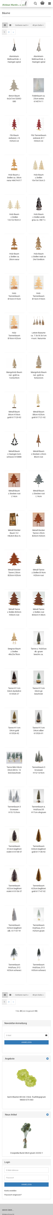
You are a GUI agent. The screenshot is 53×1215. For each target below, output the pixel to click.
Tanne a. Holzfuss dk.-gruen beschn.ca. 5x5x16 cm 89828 (38, 652)
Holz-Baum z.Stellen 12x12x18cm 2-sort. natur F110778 (14, 217)
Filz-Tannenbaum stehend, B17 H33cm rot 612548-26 (38, 138)
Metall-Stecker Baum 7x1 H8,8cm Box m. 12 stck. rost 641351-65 (14, 533)
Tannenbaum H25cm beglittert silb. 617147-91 (14, 928)
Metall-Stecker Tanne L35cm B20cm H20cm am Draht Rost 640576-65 (38, 533)
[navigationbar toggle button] (49, 3)
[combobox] (21, 25)
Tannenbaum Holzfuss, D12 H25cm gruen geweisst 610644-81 (38, 928)
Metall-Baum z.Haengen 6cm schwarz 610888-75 (14, 454)
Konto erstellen (10, 1191)
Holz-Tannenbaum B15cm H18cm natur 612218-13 (38, 296)
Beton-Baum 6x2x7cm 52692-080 (14, 99)
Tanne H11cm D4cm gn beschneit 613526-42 (39, 691)
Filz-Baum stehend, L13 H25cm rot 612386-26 (14, 138)
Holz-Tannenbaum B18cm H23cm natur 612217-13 (14, 336)
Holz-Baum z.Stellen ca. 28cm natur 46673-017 (14, 257)
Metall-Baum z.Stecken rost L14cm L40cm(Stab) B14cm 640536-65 (14, 494)
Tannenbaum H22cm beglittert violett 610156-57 (14, 888)
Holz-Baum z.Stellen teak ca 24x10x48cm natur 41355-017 (38, 257)
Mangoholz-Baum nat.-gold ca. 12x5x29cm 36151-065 (14, 375)
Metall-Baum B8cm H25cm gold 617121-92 (39, 414)
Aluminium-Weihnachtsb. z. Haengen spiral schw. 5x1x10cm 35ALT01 (14, 59)
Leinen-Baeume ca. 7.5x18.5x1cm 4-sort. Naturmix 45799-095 (38, 336)
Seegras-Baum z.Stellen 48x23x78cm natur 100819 (14, 652)
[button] (5, 25)
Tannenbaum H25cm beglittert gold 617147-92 (38, 888)
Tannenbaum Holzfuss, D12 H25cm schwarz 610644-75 (14, 968)
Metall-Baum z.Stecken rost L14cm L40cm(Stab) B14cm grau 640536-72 (38, 494)
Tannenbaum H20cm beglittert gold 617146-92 (38, 849)
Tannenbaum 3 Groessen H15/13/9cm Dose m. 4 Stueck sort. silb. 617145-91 (14, 810)
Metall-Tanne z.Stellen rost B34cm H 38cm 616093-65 (38, 612)
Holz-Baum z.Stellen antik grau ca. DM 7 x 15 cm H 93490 (38, 217)
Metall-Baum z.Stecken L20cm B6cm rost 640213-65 (38, 454)
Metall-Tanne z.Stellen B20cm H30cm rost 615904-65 (14, 612)
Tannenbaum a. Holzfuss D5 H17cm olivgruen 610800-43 (38, 810)
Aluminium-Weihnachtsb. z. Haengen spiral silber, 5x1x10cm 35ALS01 (38, 59)
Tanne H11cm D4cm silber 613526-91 (39, 730)
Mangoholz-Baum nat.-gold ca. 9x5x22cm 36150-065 (38, 375)
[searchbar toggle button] (35, 3)
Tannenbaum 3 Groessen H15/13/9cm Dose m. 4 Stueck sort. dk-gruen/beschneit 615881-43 (38, 770)
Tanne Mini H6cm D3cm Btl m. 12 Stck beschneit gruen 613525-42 (14, 770)
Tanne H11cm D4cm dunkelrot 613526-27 (14, 691)
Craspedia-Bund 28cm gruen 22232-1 (26, 1153)
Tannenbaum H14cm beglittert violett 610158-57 (14, 849)
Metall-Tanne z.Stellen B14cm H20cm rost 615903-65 (39, 573)
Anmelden (26, 1042)
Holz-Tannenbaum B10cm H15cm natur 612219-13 (14, 296)
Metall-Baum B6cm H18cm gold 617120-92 (14, 414)
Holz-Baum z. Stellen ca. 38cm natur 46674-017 (14, 178)
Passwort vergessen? (13, 1195)
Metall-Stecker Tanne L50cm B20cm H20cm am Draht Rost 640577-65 (14, 573)
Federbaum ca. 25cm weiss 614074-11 (38, 99)
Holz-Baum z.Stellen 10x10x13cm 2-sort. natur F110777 (38, 178)
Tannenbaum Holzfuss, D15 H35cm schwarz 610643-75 (39, 968)
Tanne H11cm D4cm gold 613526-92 (14, 730)
